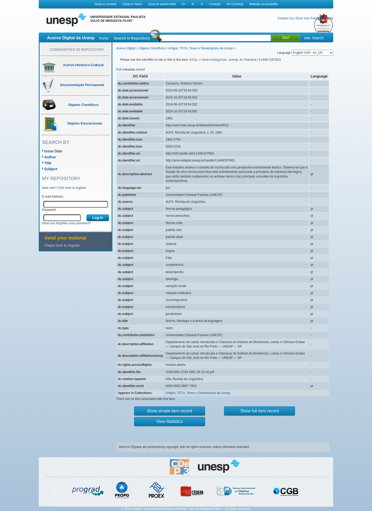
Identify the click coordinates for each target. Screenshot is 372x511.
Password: (49, 210)
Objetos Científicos (152, 48)
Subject (50, 169)
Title (48, 163)
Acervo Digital (125, 48)
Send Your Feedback (310, 18)
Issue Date (53, 151)
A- (193, 4)
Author (50, 157)
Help (330, 18)
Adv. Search (313, 38)
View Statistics (169, 421)
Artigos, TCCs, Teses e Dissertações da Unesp (200, 48)
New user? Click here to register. (64, 188)
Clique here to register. (62, 245)
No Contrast (235, 4)
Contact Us (285, 18)
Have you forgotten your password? (66, 223)
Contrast (214, 4)
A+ (183, 4)
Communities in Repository (76, 50)
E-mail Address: (53, 196)
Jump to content (105, 4)
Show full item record (259, 411)
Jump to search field (162, 4)
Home (104, 38)
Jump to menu (132, 4)
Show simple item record (169, 411)
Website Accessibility (263, 4)
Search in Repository (132, 38)
